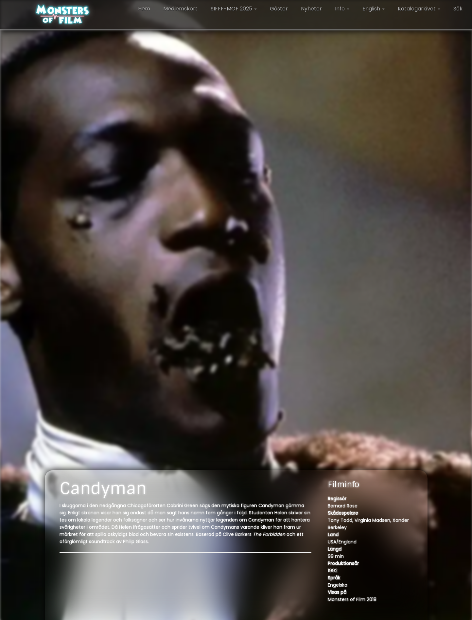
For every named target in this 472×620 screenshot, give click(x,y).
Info (342, 8)
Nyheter (311, 8)
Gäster (279, 8)
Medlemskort (180, 8)
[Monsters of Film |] (62, 14)
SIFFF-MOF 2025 (234, 8)
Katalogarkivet (419, 8)
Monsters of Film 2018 (352, 599)
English (373, 8)
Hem (144, 8)
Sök (458, 8)
